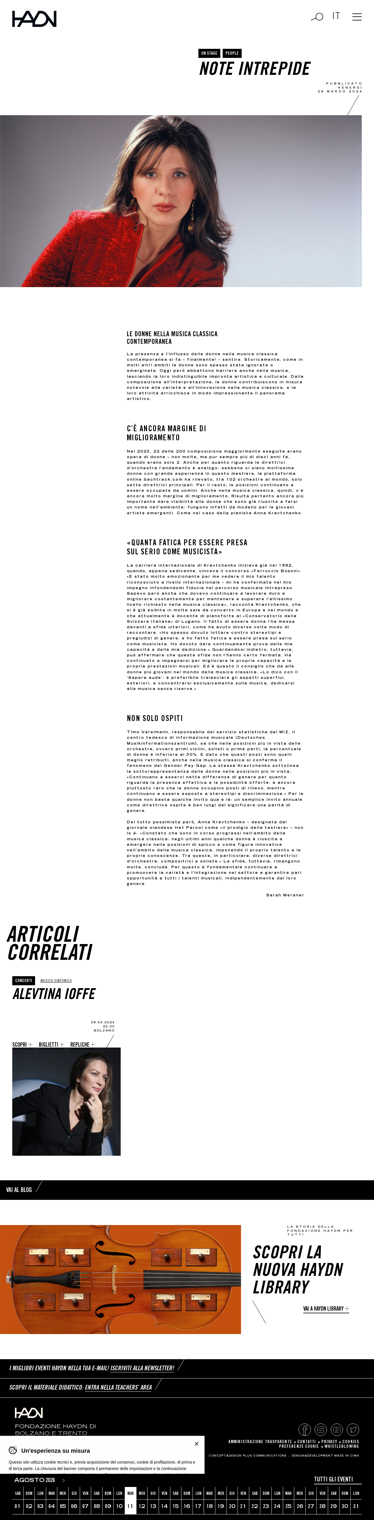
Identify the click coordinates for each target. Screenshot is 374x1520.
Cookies (350, 1442)
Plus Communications (264, 1456)
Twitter (353, 1430)
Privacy (329, 1442)
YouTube (337, 1430)
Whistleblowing (342, 1447)
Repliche (79, 1045)
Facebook (305, 1430)
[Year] (51, 1480)
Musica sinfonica (56, 981)
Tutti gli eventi (333, 1480)
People (232, 53)
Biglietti (48, 1045)
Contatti (306, 1442)
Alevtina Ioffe (53, 995)
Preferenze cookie (299, 1447)
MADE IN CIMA (346, 1456)
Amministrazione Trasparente (260, 1442)
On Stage (209, 53)
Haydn (34, 19)
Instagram (321, 1430)
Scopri (19, 1045)
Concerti (23, 981)
